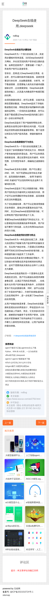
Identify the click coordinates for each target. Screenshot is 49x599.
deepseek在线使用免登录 (25, 336)
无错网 (17, 588)
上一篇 (8, 423)
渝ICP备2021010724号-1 (21, 592)
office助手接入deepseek (15, 355)
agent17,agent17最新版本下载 (17, 359)
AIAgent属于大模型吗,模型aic (17, 366)
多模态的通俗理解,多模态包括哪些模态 (21, 370)
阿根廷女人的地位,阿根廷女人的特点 (20, 377)
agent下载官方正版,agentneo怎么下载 (20, 348)
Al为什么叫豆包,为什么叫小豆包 (18, 363)
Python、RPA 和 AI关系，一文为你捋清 (21, 351)
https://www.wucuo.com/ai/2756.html (23, 399)
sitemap (6, 595)
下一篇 (41, 423)
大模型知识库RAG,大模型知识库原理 (20, 374)
